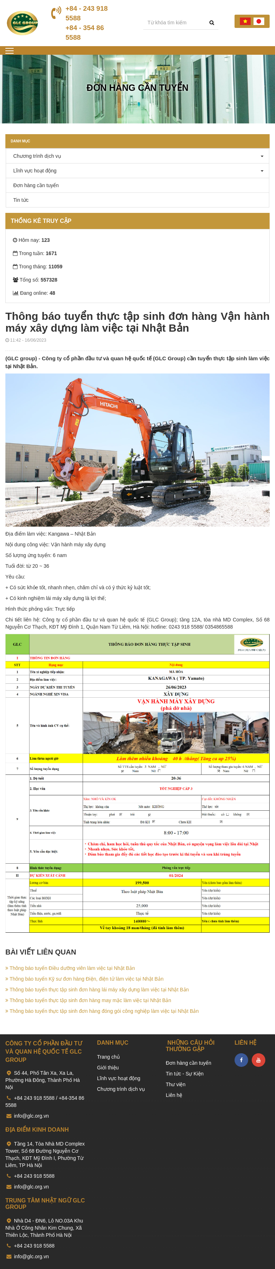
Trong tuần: (35, 253)
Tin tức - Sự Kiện (185, 1074)
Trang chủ (108, 1057)
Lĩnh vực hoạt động (33, 171)
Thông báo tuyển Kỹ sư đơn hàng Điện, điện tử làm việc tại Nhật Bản (84, 979)
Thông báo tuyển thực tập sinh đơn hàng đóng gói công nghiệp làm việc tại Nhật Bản (102, 1011)
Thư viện (175, 1084)
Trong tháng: (37, 266)
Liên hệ (174, 1095)
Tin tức (19, 200)
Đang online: (34, 293)
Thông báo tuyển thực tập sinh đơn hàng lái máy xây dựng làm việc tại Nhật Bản (97, 989)
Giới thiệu (108, 1067)
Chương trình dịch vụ (35, 156)
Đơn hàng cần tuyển (34, 185)
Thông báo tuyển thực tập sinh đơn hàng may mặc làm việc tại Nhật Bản (88, 1000)
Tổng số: (35, 280)
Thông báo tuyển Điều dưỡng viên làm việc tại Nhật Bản (70, 968)
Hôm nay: (31, 240)
